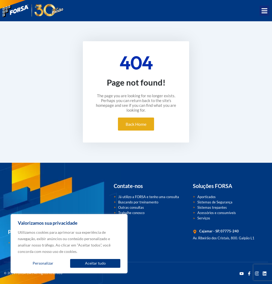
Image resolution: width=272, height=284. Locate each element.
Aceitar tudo (95, 263)
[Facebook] (249, 273)
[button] (265, 11)
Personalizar (43, 263)
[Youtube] (241, 273)
